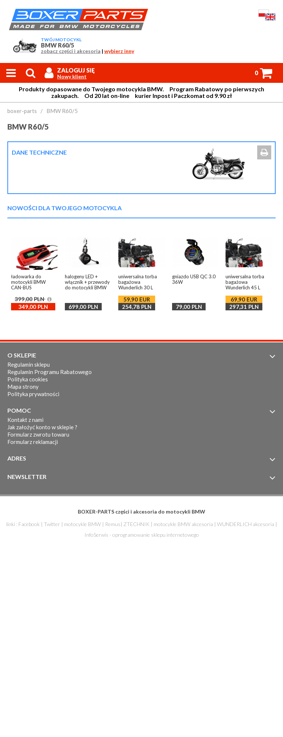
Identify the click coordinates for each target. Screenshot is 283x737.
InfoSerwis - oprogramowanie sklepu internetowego (141, 535)
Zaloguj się (76, 70)
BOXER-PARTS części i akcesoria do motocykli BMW (141, 511)
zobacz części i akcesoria (71, 51)
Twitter (52, 524)
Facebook (29, 524)
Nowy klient (72, 76)
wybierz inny (119, 51)
